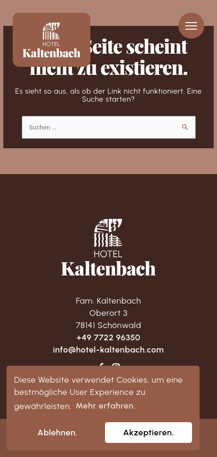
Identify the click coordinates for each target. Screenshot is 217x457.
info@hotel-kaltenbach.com (108, 349)
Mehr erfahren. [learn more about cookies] (105, 405)
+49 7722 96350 (109, 337)
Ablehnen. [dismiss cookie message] (58, 432)
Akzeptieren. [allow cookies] (148, 432)
